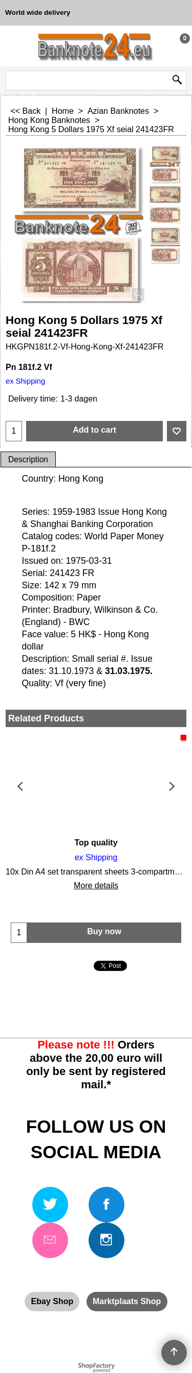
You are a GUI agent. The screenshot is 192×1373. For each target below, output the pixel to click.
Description (28, 459)
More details (96, 885)
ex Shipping (25, 381)
